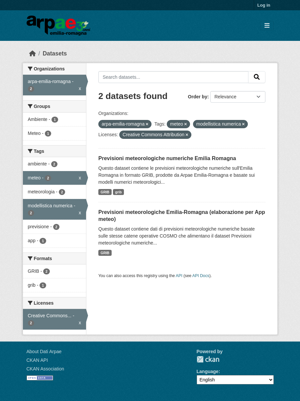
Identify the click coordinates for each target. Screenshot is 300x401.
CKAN (208, 359)
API (179, 275)
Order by (197, 96)
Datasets (55, 53)
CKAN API (37, 360)
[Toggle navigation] (267, 26)
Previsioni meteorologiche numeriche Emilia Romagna (167, 158)
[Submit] (256, 77)
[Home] (32, 53)
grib (118, 192)
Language (208, 371)
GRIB (105, 192)
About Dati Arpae (44, 351)
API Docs (200, 275)
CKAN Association (45, 368)
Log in (263, 5)
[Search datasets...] (173, 77)
